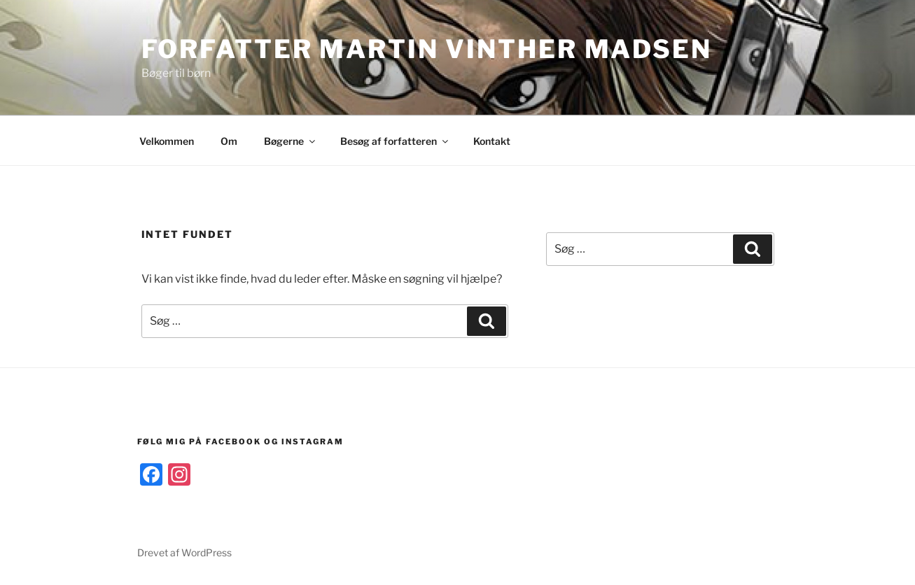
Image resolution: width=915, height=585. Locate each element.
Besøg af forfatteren (395, 141)
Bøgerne (290, 141)
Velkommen (166, 141)
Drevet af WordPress (184, 552)
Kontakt (491, 141)
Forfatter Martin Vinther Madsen (426, 49)
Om (229, 141)
